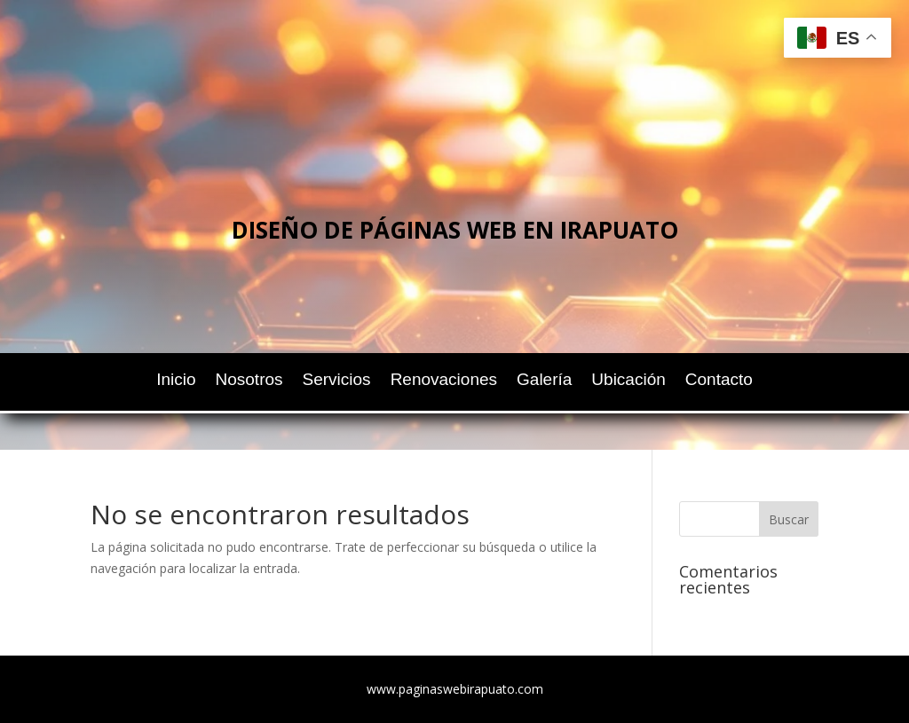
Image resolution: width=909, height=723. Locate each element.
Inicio (175, 381)
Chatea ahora (465, 312)
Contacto (719, 381)
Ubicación (628, 381)
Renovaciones (444, 381)
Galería (544, 381)
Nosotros (249, 381)
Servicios (337, 381)
